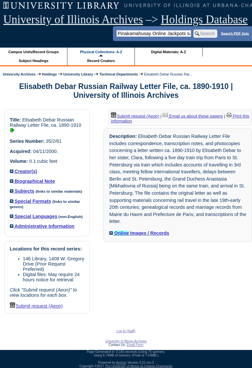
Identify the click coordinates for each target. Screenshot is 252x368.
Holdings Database (204, 19)
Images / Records (139, 233)
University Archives (19, 74)
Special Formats (30, 201)
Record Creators (101, 61)
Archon (121, 362)
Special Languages (33, 216)
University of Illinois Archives (73, 19)
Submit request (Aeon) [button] (36, 306)
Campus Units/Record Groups (34, 52)
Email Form (135, 345)
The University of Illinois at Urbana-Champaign (139, 366)
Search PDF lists (235, 33)
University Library (78, 74)
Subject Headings (33, 61)
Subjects (22, 191)
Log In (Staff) (126, 331)
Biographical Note (32, 181)
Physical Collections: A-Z (101, 52)
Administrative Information (42, 226)
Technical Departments (118, 74)
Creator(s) (23, 171)
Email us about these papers (193, 116)
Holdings (49, 74)
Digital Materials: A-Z (168, 52)
